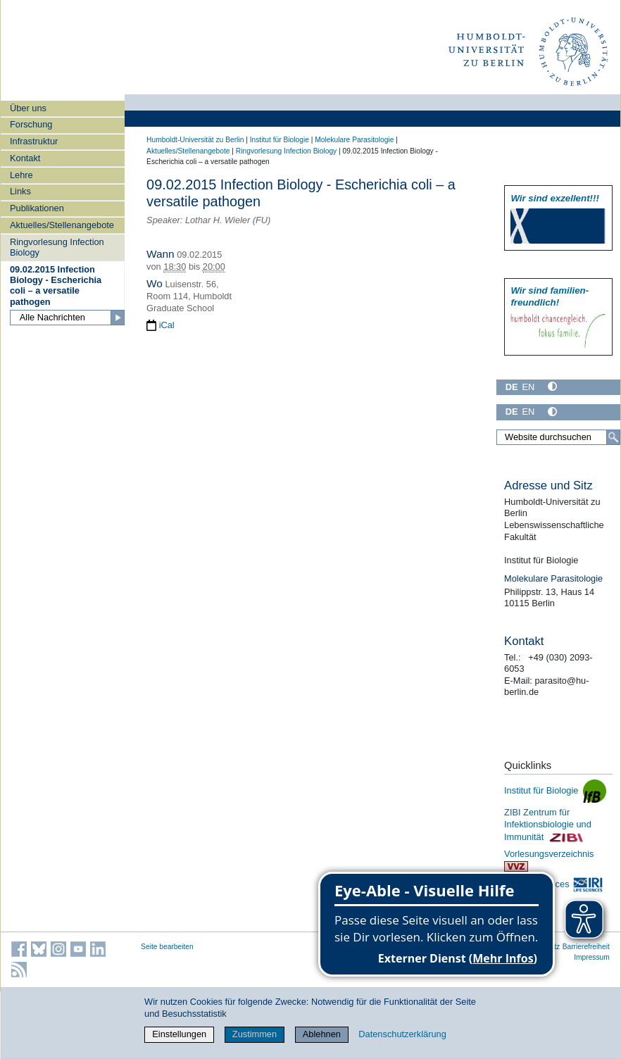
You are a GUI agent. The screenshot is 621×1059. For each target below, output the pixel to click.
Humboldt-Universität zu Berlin (195, 140)
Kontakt (25, 158)
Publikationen (37, 208)
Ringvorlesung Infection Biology (57, 247)
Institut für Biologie (279, 140)
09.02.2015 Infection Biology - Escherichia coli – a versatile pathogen (55, 285)
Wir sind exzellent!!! (554, 198)
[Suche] (613, 437)
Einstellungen (179, 1034)
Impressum (592, 957)
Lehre (21, 175)
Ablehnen (322, 1034)
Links (20, 191)
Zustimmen (254, 1034)
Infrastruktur (34, 141)
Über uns (28, 108)
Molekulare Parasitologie (354, 140)
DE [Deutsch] (512, 387)
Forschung (31, 124)
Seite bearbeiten (167, 947)
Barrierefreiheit (586, 947)
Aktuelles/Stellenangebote (62, 225)
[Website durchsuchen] (558, 437)
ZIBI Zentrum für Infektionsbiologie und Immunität (547, 824)
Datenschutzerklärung (402, 1034)
